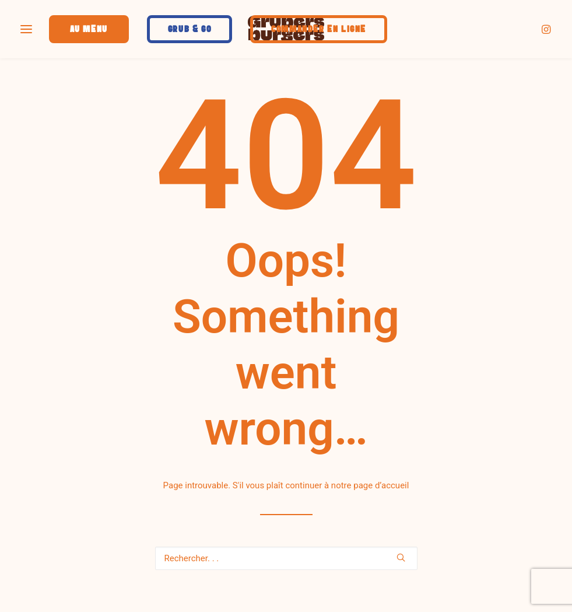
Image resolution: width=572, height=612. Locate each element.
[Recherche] (286, 558)
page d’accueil (381, 485)
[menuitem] (547, 29)
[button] (547, 29)
